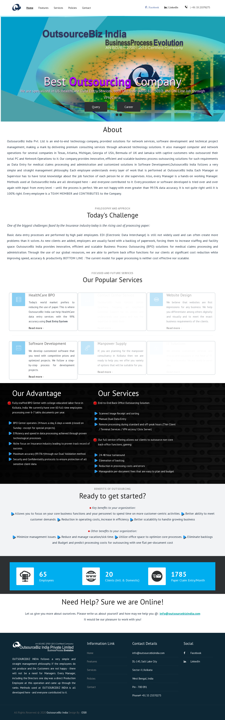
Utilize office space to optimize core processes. (150, 537)
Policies (72, 8)
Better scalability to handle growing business (164, 519)
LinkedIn (192, 661)
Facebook (192, 653)
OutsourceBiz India (57, 712)
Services (58, 8)
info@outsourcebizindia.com (180, 614)
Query (96, 107)
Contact (86, 8)
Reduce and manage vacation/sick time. (87, 537)
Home (90, 653)
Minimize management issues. (36, 537)
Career (128, 107)
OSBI (84, 712)
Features (43, 8)
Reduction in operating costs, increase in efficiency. (94, 519)
